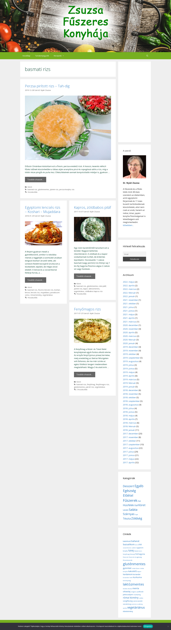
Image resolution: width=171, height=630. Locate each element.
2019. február (129, 383)
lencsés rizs (35, 292)
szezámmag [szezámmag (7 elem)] (127, 604)
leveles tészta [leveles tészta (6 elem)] (127, 588)
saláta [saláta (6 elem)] (141, 598)
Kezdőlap (26, 55)
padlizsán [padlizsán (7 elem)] (140, 592)
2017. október (129, 440)
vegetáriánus (48, 295)
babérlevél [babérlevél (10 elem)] (127, 541)
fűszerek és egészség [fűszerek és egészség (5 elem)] (135, 557)
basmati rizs (32, 189)
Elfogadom (148, 626)
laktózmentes (94, 289)
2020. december (130, 325)
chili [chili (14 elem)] (140, 544)
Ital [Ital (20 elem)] (136, 505)
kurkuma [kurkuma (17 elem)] (137, 577)
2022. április (129, 285)
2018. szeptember (131, 401)
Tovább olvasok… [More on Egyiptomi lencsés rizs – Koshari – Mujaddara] (35, 280)
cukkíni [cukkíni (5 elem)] (133, 548)
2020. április (129, 332)
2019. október (129, 354)
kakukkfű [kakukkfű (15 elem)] (132, 571)
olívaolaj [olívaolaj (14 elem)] (126, 591)
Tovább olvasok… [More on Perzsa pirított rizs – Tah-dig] (35, 179)
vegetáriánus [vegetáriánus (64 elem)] (136, 607)
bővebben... (128, 225)
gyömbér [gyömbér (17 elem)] (127, 568)
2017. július (128, 451)
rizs (73, 189)
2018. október (129, 397)
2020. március (129, 336)
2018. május (129, 415)
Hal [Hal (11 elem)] (139, 501)
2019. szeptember (131, 357)
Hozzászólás (32, 192)
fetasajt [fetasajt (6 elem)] (132, 554)
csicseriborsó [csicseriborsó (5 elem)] (127, 548)
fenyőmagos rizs (102, 384)
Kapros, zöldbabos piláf (92, 207)
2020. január (129, 343)
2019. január (129, 386)
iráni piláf (102, 286)
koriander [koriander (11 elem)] (137, 574)
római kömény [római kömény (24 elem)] (131, 597)
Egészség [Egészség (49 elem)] (129, 490)
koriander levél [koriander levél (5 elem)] (128, 577)
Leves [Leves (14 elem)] (125, 509)
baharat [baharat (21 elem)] (135, 541)
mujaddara (45, 292)
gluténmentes (43, 189)
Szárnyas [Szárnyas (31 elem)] (128, 514)
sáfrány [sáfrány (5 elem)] (140, 604)
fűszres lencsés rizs (45, 290)
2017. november (130, 437)
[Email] (134, 254)
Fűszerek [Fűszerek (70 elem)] (130, 500)
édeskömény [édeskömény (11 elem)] (128, 611)
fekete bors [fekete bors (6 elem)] (138, 551)
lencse (27, 292)
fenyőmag (91, 384)
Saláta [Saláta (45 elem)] (133, 509)
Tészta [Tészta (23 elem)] (127, 518)
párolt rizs (90, 387)
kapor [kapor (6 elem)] (139, 571)
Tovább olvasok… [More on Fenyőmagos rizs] (84, 374)
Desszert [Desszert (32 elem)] (128, 486)
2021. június (129, 310)
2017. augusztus (130, 448)
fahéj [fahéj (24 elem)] (131, 550)
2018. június (129, 412)
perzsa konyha (65, 189)
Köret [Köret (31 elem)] (141, 505)
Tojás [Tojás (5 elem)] (136, 514)
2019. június (129, 368)
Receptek (60, 55)
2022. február (129, 292)
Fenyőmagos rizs (87, 309)
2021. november (130, 300)
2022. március (129, 289)
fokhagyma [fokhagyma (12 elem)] (140, 554)
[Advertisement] (134, 101)
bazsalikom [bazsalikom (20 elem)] (129, 544)
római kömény (36, 295)
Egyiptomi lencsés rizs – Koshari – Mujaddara (42, 209)
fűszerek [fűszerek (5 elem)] (125, 557)
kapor (85, 289)
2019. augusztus (130, 361)
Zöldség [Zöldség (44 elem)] (136, 518)
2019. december (130, 346)
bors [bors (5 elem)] (136, 545)
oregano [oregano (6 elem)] (133, 592)
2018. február (129, 426)
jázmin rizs (54, 189)
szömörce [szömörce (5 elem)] (135, 604)
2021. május (129, 314)
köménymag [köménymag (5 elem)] (127, 580)
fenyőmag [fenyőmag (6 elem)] (126, 554)
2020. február (129, 339)
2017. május (129, 459)
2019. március (129, 379)
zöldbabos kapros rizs (94, 291)
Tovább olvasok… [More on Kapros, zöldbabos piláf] (84, 276)
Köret (30, 187)
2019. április (129, 375)
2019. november (130, 350)
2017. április (129, 462)
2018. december (130, 390)
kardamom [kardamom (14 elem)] (128, 574)
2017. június (129, 455)
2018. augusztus (130, 404)
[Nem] (168, 626)
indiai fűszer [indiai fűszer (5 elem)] (136, 568)
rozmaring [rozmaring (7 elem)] (137, 595)
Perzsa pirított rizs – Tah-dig (47, 86)
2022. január (129, 296)
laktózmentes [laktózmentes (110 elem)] (133, 584)
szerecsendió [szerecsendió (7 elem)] (137, 601)
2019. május (129, 372)
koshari (57, 290)
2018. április (129, 419)
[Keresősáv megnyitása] (147, 55)
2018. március (129, 422)
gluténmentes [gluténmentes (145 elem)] (134, 564)
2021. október (129, 303)
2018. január (129, 430)
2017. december (130, 433)
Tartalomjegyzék (42, 55)
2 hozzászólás (81, 389)
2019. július (128, 365)
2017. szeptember (131, 444)
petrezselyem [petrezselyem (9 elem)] (128, 594)
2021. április (129, 318)
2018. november (130, 394)
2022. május (129, 281)
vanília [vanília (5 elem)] (125, 608)
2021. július (128, 307)
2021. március (129, 321)
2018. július (128, 408)
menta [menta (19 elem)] (135, 588)
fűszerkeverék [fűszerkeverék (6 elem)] (127, 560)
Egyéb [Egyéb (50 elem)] (139, 486)
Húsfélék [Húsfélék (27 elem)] (128, 505)
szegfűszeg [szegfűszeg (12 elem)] (128, 601)
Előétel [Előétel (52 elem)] (128, 495)
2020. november (130, 328)
